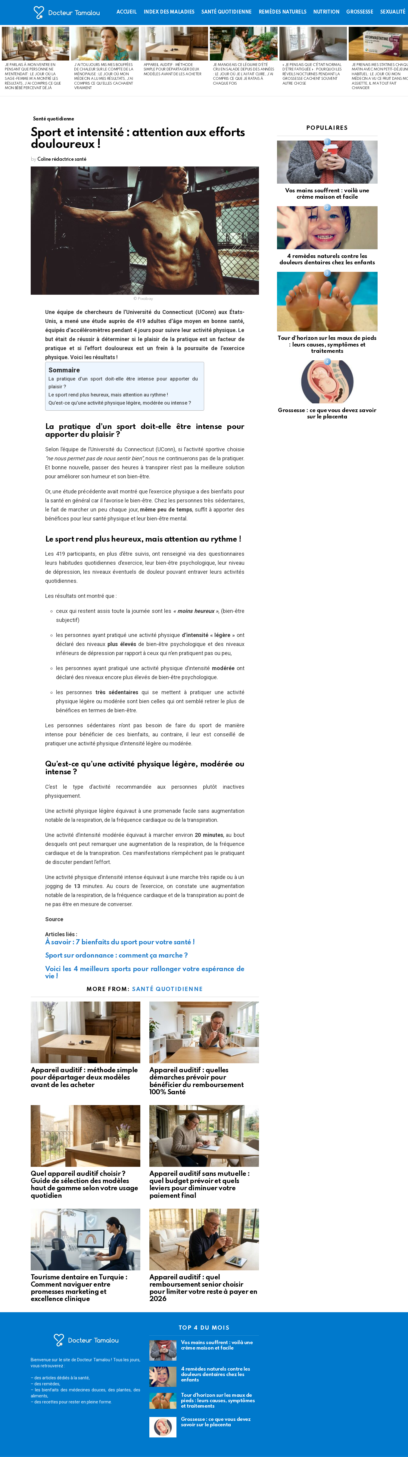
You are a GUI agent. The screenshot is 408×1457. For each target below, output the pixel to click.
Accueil (127, 12)
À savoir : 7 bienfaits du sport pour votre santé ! (120, 942)
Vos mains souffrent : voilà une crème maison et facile (217, 1345)
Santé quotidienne (226, 12)
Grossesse (359, 12)
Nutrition (326, 12)
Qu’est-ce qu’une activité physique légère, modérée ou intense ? (119, 403)
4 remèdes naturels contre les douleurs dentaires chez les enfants (215, 1375)
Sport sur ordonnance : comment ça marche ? (116, 955)
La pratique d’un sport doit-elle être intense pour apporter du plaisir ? (123, 383)
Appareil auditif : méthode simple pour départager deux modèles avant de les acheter (172, 69)
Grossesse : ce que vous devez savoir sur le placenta (216, 1422)
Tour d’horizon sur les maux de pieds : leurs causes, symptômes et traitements (327, 344)
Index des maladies (169, 12)
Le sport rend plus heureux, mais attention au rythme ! (108, 395)
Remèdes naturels (282, 12)
